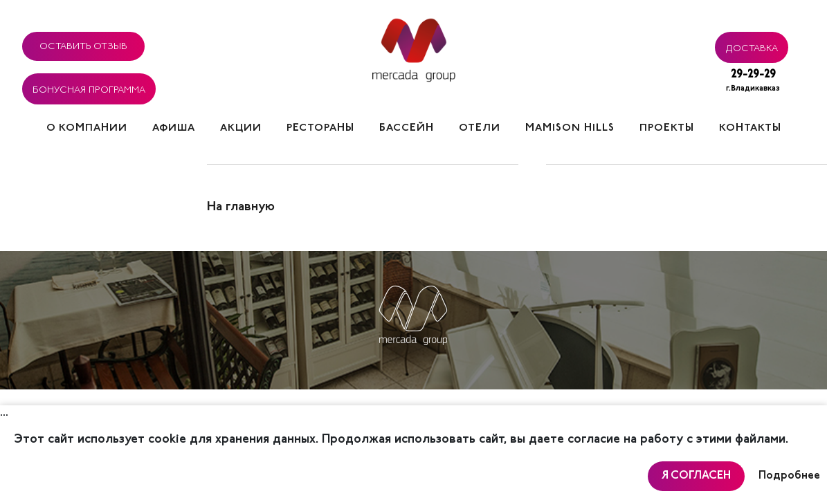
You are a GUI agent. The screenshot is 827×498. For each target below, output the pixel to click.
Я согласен (696, 475)
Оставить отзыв (83, 44)
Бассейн (406, 128)
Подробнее (789, 475)
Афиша (173, 128)
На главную (241, 207)
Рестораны (320, 128)
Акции (241, 128)
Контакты (750, 128)
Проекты (666, 128)
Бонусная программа (89, 88)
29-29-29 (753, 82)
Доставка (751, 46)
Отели (479, 128)
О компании (86, 128)
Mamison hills (570, 128)
